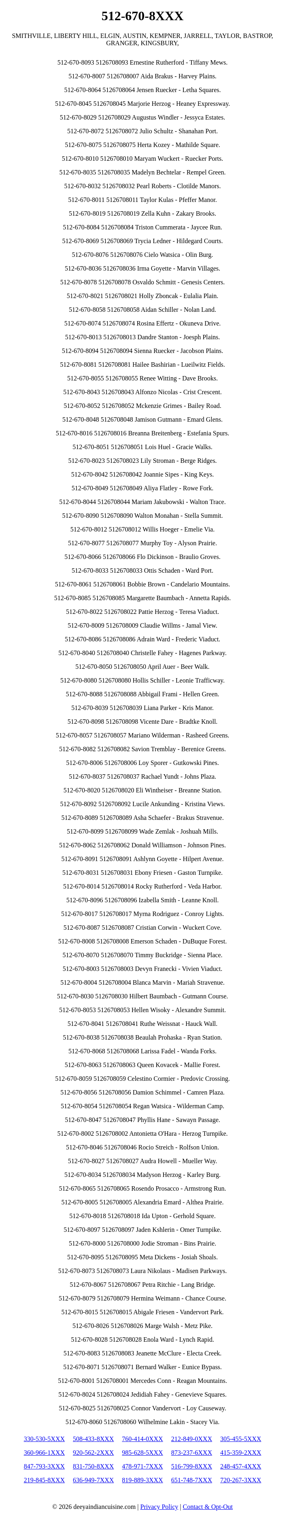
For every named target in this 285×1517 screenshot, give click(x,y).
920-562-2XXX (93, 1452)
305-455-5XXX (240, 1438)
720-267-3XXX (240, 1480)
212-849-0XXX (191, 1438)
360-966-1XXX (44, 1452)
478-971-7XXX (142, 1466)
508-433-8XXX (93, 1438)
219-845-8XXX (44, 1480)
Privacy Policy (159, 1506)
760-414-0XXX (142, 1438)
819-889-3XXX (142, 1480)
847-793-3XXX (44, 1466)
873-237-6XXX (191, 1452)
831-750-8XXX (93, 1466)
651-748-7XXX (191, 1480)
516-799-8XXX (191, 1466)
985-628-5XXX (142, 1452)
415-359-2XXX (240, 1452)
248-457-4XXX (240, 1466)
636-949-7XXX (93, 1480)
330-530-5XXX (44, 1438)
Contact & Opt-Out (208, 1506)
